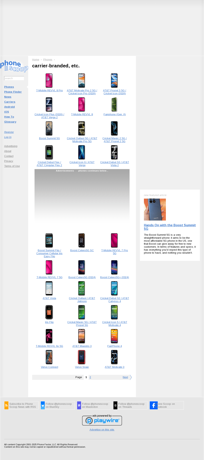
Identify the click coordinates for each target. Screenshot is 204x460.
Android (9, 106)
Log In (7, 137)
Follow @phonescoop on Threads (131, 405)
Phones (9, 86)
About (7, 151)
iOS (6, 111)
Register (9, 132)
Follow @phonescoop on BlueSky (59, 405)
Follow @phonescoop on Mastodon (95, 405)
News (7, 96)
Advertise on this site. (102, 429)
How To (9, 116)
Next (125, 377)
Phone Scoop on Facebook (165, 405)
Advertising (10, 146)
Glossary (10, 121)
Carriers (9, 101)
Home (35, 59)
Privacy (8, 161)
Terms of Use (12, 165)
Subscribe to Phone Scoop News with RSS (22, 405)
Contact (8, 156)
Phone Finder (13, 91)
